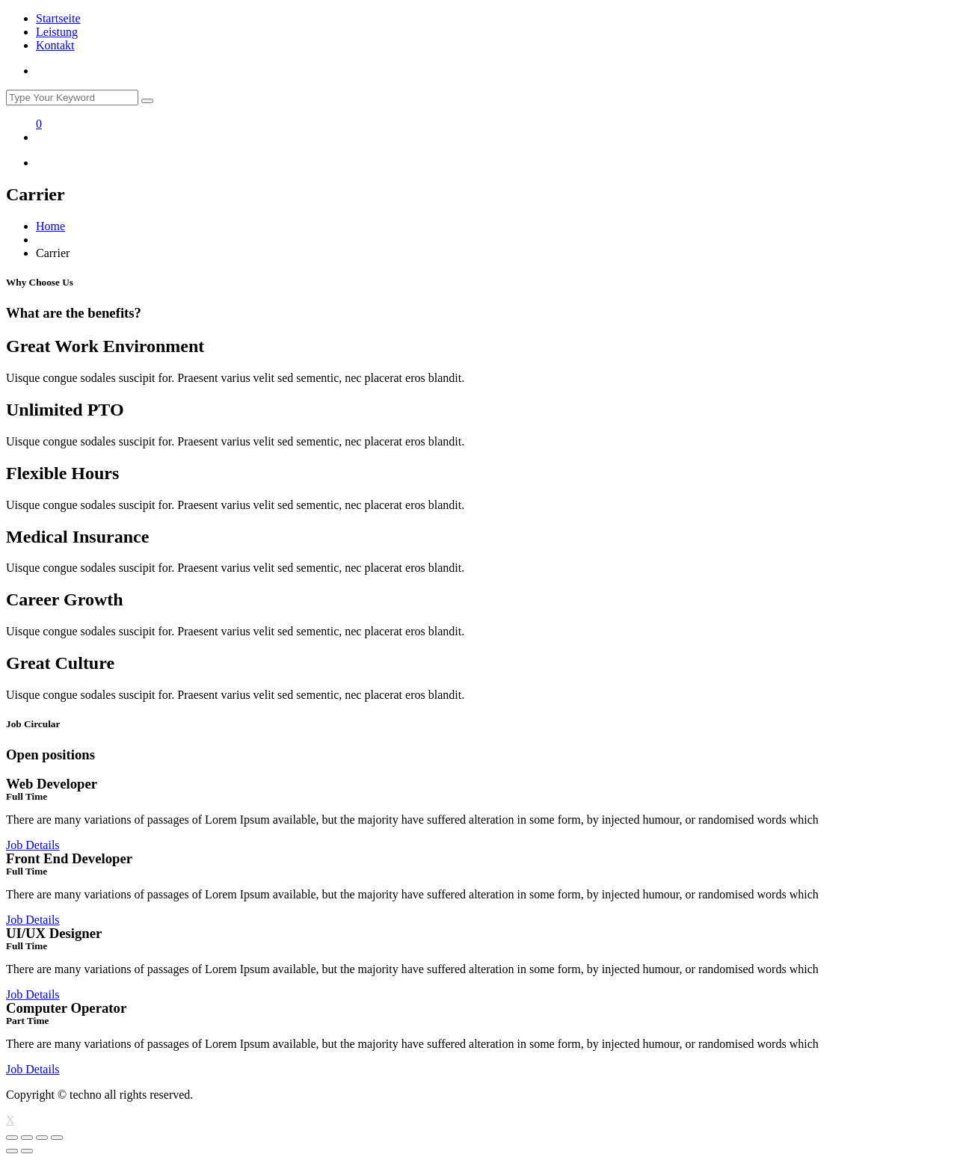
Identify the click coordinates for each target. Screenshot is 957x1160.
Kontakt (55, 45)
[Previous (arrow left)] (12, 1151)
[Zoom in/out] (57, 1137)
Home (50, 226)
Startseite (58, 18)
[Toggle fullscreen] (42, 1137)
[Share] (27, 1137)
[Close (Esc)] (12, 1137)
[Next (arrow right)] (27, 1151)
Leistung (57, 31)
